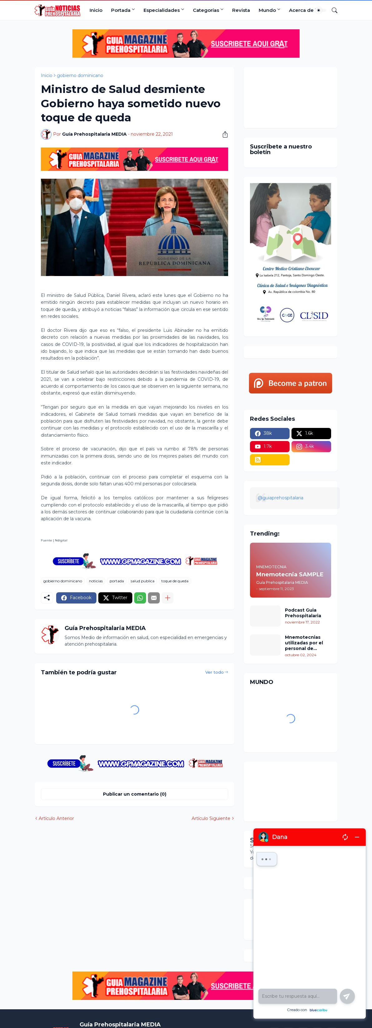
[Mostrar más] (168, 598)
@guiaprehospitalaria (280, 498)
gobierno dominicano (80, 75)
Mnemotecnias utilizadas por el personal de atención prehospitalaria (304, 643)
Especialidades (162, 10)
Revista (241, 10)
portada (117, 581)
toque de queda (174, 581)
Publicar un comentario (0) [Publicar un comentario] (134, 794)
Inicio (96, 10)
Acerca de (301, 10)
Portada (120, 10)
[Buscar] (332, 10)
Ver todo (214, 672)
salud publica (142, 581)
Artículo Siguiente (211, 818)
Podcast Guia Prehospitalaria (303, 612)
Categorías (206, 10)
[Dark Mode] (321, 10)
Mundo (267, 10)
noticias (96, 581)
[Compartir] (223, 134)
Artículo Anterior (56, 818)
